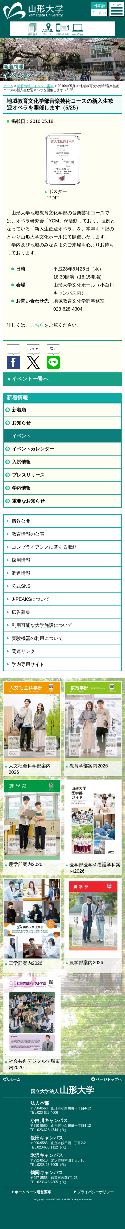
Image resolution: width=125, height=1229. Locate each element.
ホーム (8, 86)
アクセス (47, 28)
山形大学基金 (107, 28)
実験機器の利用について (37, 638)
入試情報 (21, 462)
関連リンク (23, 651)
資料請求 (32, 28)
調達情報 (21, 573)
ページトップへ (109, 1079)
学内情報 (21, 488)
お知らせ (21, 422)
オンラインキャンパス (77, 28)
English (99, 13)
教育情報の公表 (28, 534)
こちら (37, 325)
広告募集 (21, 612)
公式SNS (21, 586)
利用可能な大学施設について (42, 625)
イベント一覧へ (28, 379)
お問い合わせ (62, 28)
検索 (92, 28)
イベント (21, 435)
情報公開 (21, 521)
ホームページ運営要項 (33, 1192)
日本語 (99, 5)
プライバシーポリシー (95, 1192)
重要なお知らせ (28, 501)
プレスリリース (28, 475)
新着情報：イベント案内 (35, 86)
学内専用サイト (28, 664)
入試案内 (17, 28)
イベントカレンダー (33, 449)
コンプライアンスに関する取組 (44, 547)
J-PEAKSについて (31, 599)
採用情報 (21, 560)
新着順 (19, 409)
